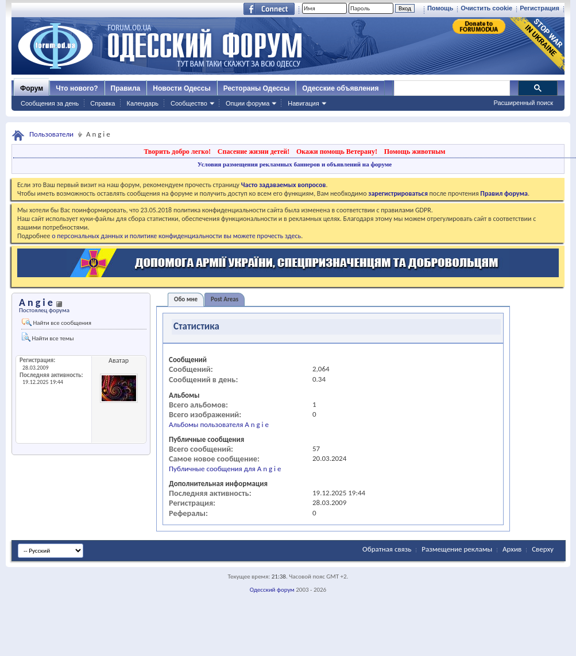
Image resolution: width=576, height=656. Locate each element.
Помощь (440, 8)
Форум (31, 88)
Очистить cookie (486, 8)
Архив (511, 549)
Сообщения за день (50, 103)
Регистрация (539, 8)
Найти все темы (48, 337)
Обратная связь (386, 549)
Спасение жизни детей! (253, 151)
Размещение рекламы (457, 549)
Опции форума (247, 103)
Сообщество (189, 103)
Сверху (543, 549)
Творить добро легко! (177, 151)
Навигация (303, 103)
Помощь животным (415, 151)
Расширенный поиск (523, 102)
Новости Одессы (181, 88)
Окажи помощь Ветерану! (336, 151)
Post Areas (224, 299)
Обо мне (186, 299)
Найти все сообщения (56, 323)
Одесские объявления (340, 88)
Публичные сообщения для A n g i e (225, 468)
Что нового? (77, 88)
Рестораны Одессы (256, 88)
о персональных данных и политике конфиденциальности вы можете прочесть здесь (176, 236)
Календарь (142, 103)
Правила (126, 88)
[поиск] (451, 88)
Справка (102, 103)
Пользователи (51, 134)
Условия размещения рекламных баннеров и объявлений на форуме (295, 164)
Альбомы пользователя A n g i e (219, 424)
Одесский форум (272, 589)
